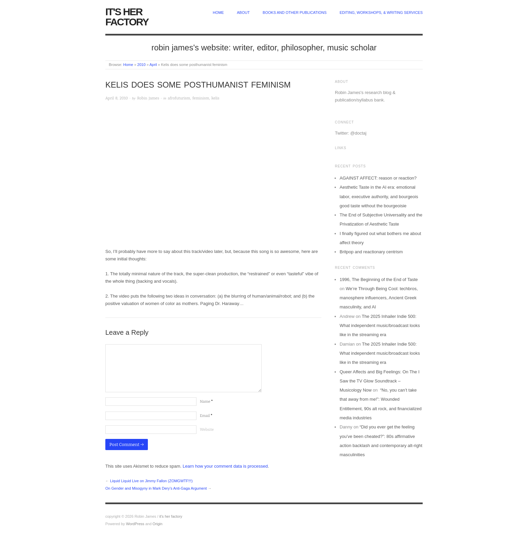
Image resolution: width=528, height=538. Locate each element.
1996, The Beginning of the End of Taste (379, 279)
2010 (141, 65)
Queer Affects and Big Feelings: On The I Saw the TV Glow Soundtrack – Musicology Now (380, 381)
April (153, 65)
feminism (200, 98)
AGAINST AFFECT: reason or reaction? (378, 178)
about (243, 12)
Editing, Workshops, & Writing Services (381, 12)
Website (207, 429)
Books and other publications (294, 12)
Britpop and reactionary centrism (371, 251)
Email (206, 416)
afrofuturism (179, 98)
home (218, 12)
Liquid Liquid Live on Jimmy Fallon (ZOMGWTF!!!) (151, 481)
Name (206, 401)
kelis (215, 98)
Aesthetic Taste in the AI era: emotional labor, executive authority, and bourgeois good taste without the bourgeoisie (379, 196)
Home (128, 65)
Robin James (148, 98)
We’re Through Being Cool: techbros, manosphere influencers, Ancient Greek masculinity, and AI (379, 298)
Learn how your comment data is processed (225, 466)
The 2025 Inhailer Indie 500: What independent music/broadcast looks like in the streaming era (380, 325)
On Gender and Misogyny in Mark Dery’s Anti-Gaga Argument (156, 488)
